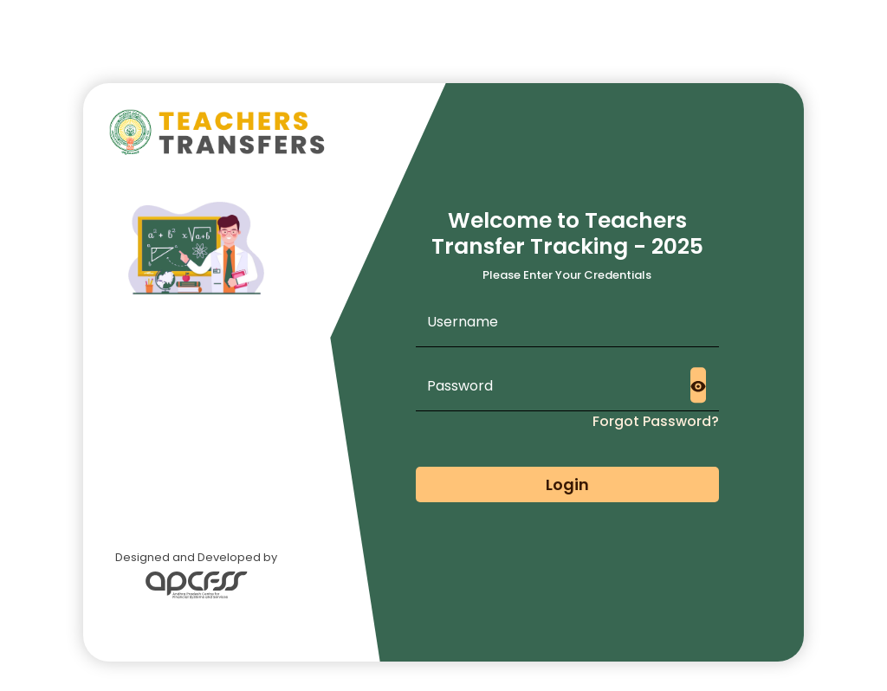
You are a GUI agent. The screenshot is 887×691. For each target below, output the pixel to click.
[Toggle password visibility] (698, 385)
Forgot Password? (655, 421)
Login (567, 484)
